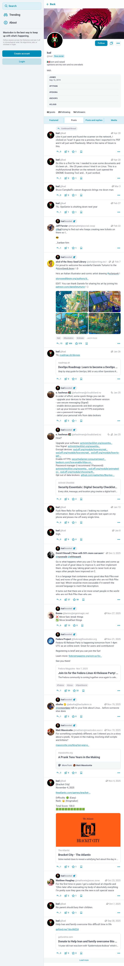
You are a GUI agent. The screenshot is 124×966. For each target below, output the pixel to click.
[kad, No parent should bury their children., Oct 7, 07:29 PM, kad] (84, 908)
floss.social (58, 56)
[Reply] (59, 178)
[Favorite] (74, 151)
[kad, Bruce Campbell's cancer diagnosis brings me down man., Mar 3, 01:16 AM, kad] (84, 191)
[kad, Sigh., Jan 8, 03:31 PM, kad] (84, 535)
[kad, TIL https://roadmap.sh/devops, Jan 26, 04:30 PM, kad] (84, 365)
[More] (118, 151)
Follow (101, 43)
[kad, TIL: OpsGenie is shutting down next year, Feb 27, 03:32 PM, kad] (84, 208)
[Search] (21, 5)
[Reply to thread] (59, 151)
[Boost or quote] (66, 151)
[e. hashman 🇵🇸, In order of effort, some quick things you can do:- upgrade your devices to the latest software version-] (84, 404)
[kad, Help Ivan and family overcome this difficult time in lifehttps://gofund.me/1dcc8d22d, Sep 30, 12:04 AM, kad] (84, 937)
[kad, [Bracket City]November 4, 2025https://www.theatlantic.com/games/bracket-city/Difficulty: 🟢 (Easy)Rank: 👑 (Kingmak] (84, 824)
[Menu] (118, 43)
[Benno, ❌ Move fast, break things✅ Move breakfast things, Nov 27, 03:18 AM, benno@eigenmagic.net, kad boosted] (84, 617)
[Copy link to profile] (111, 43)
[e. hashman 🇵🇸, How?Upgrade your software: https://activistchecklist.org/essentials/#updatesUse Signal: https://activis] (84, 464)
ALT (84, 309)
